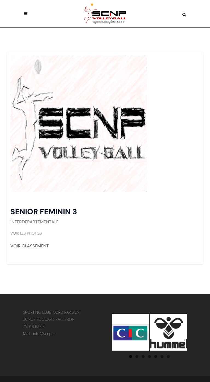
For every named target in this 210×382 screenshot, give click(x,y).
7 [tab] (168, 356)
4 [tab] (149, 356)
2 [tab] (136, 356)
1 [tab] (130, 356)
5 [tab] (155, 356)
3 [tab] (143, 356)
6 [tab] (162, 356)
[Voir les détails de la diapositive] (130, 332)
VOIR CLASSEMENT (29, 246)
